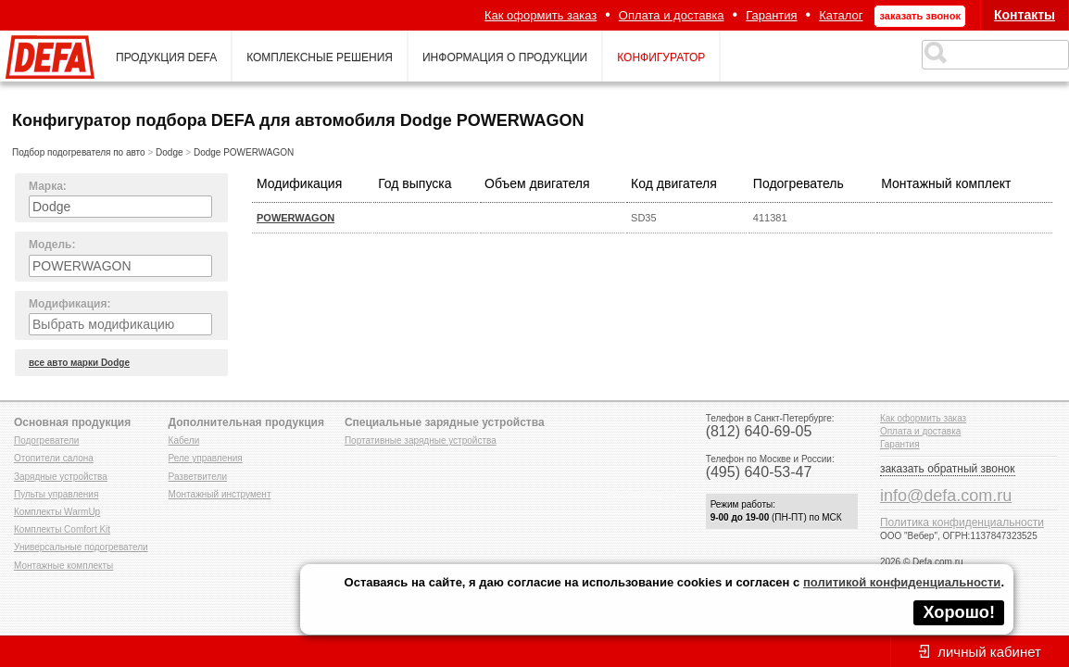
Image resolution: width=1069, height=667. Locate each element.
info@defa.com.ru (946, 495)
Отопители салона (54, 458)
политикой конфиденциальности (901, 582)
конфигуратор (661, 57)
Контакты (1024, 14)
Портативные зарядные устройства (421, 440)
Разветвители (198, 477)
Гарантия (771, 15)
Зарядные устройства (60, 477)
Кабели (184, 440)
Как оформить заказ (540, 15)
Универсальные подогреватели (81, 547)
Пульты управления (56, 494)
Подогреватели (46, 440)
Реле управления (206, 458)
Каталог (840, 15)
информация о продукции (504, 57)
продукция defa (166, 57)
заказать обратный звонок (947, 468)
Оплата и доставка (671, 15)
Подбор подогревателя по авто (78, 152)
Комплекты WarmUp (57, 512)
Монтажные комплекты (63, 565)
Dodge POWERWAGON (244, 152)
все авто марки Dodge (79, 363)
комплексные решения (319, 57)
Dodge (169, 152)
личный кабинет (989, 652)
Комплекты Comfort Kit (62, 529)
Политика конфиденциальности (962, 522)
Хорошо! (959, 612)
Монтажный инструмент (220, 494)
